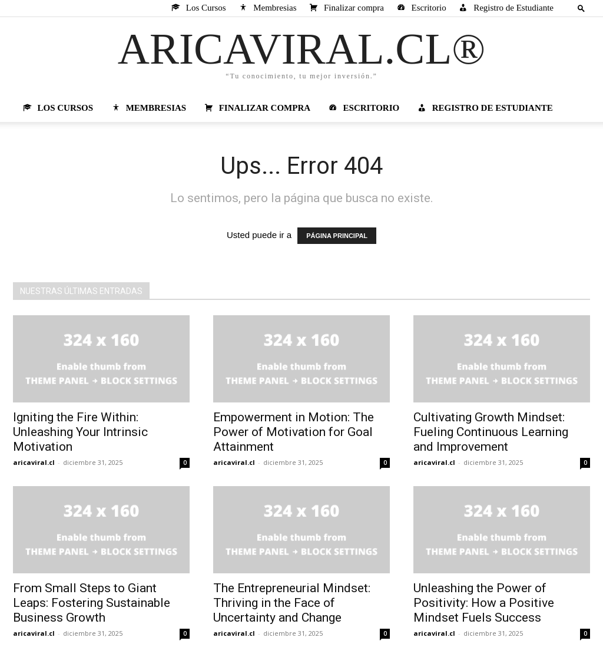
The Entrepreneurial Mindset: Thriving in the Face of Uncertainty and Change (291, 603)
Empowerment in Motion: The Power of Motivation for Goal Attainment (293, 432)
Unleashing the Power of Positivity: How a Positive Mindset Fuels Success (483, 603)
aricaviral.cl (34, 462)
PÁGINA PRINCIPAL (336, 235)
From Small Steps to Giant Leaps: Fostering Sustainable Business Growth (91, 603)
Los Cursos (198, 7)
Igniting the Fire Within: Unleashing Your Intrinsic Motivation (80, 432)
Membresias (267, 7)
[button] (581, 8)
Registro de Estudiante (506, 7)
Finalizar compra (345, 7)
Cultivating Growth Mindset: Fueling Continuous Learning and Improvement (490, 432)
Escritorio (420, 7)
